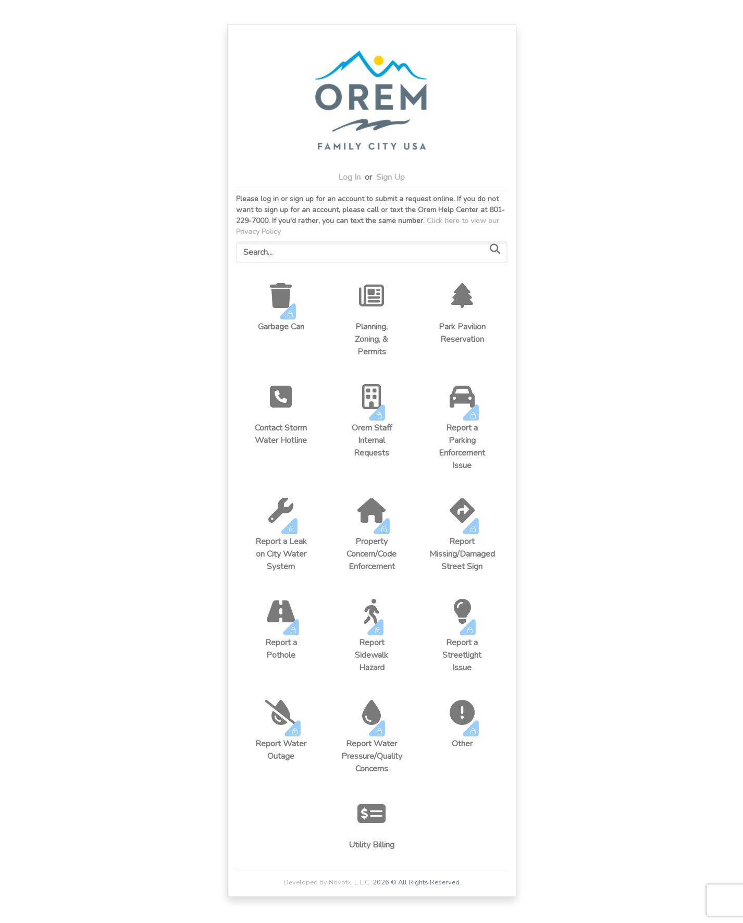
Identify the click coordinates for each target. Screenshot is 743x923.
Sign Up (390, 177)
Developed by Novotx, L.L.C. (327, 882)
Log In (349, 177)
